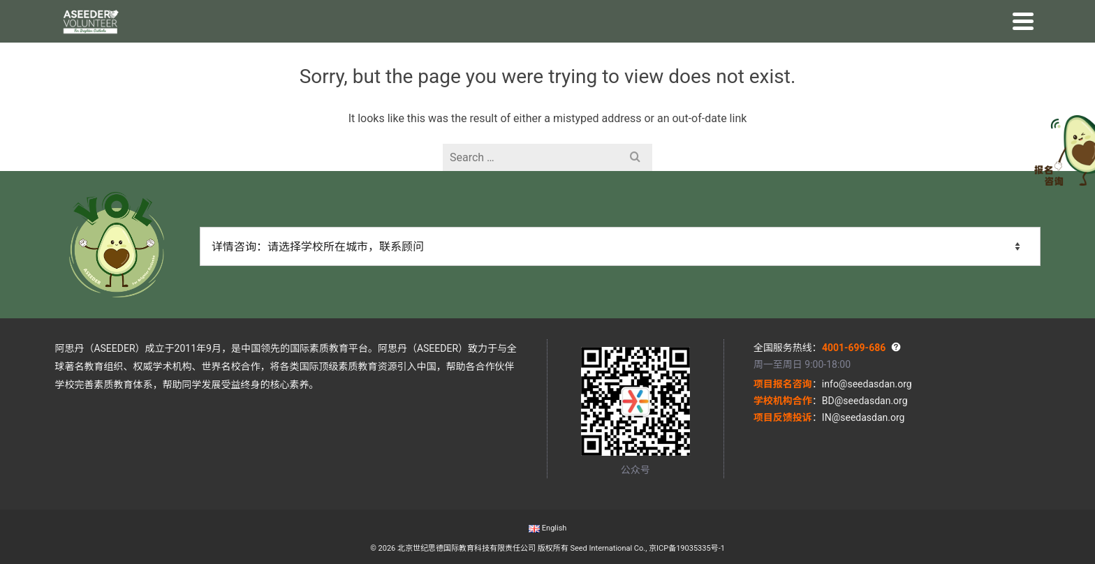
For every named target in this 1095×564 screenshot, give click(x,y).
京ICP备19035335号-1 (687, 548)
